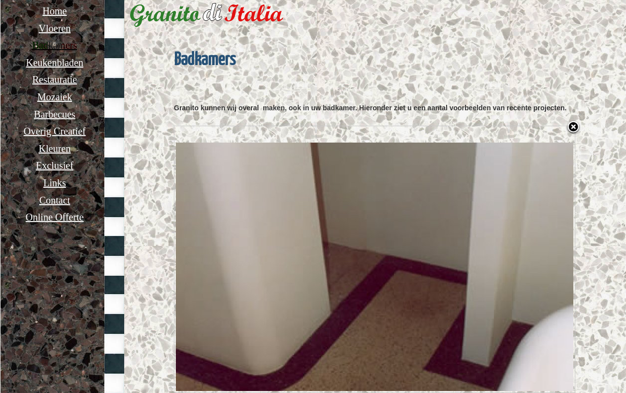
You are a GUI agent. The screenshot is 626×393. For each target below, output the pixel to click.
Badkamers (54, 45)
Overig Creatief (55, 131)
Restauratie (54, 79)
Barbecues (54, 114)
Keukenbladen (54, 62)
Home (55, 10)
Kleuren (55, 148)
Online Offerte (55, 217)
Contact (54, 200)
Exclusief (55, 165)
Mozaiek (54, 96)
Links (54, 182)
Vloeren (55, 28)
